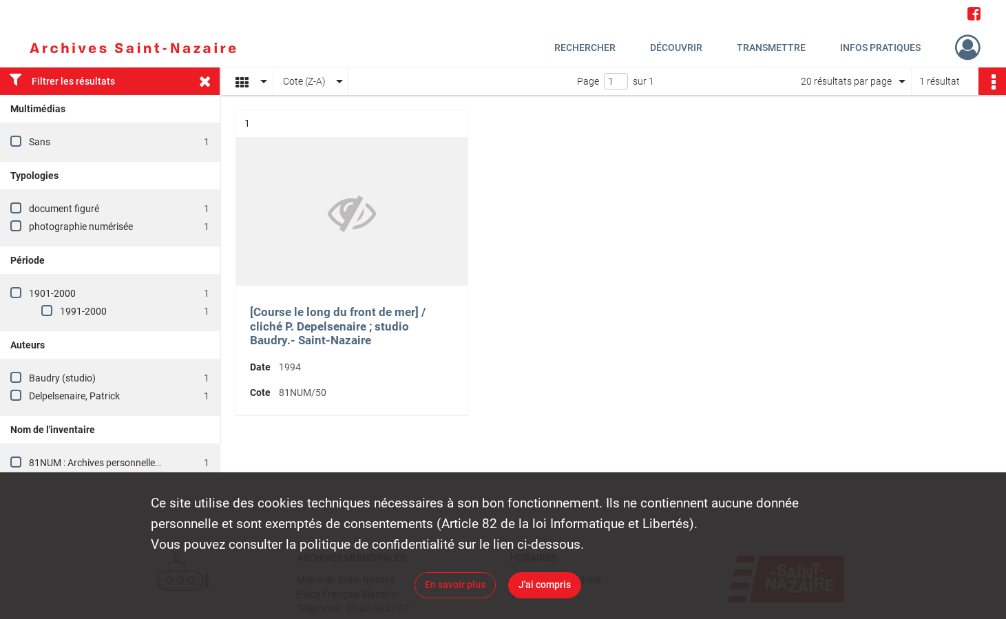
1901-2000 (52, 293)
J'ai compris (544, 584)
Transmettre (771, 47)
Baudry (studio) (62, 378)
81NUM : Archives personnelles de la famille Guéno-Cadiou (152, 462)
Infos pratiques (880, 47)
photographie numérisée (81, 226)
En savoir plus (455, 584)
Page (588, 81)
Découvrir (676, 47)
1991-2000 (83, 311)
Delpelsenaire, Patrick (74, 395)
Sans (39, 141)
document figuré (64, 208)
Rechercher (585, 47)
